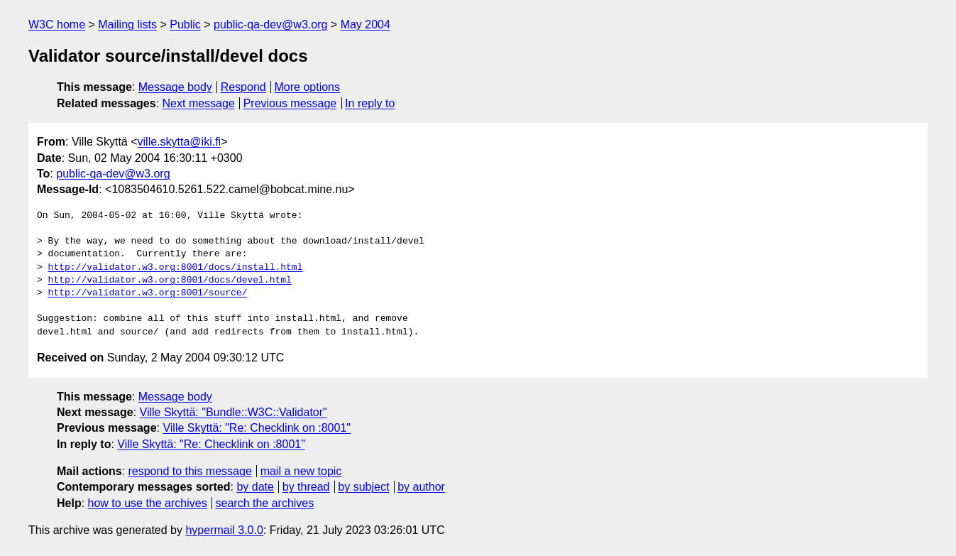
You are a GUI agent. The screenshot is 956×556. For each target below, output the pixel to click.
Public (185, 24)
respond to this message (189, 471)
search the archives (265, 503)
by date (254, 487)
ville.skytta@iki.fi (179, 142)
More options (308, 87)
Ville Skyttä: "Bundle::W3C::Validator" (233, 412)
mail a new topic (301, 471)
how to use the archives (147, 503)
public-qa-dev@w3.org (270, 24)
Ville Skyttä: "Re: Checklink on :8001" (257, 428)
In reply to (370, 103)
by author (421, 487)
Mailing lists (127, 24)
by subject (363, 487)
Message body (175, 87)
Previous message (290, 103)
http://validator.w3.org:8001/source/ (148, 293)
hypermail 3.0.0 (224, 530)
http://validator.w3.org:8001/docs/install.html (175, 267)
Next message (199, 103)
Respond (243, 87)
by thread (306, 487)
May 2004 (365, 24)
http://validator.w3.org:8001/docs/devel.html (170, 280)
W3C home (56, 24)
